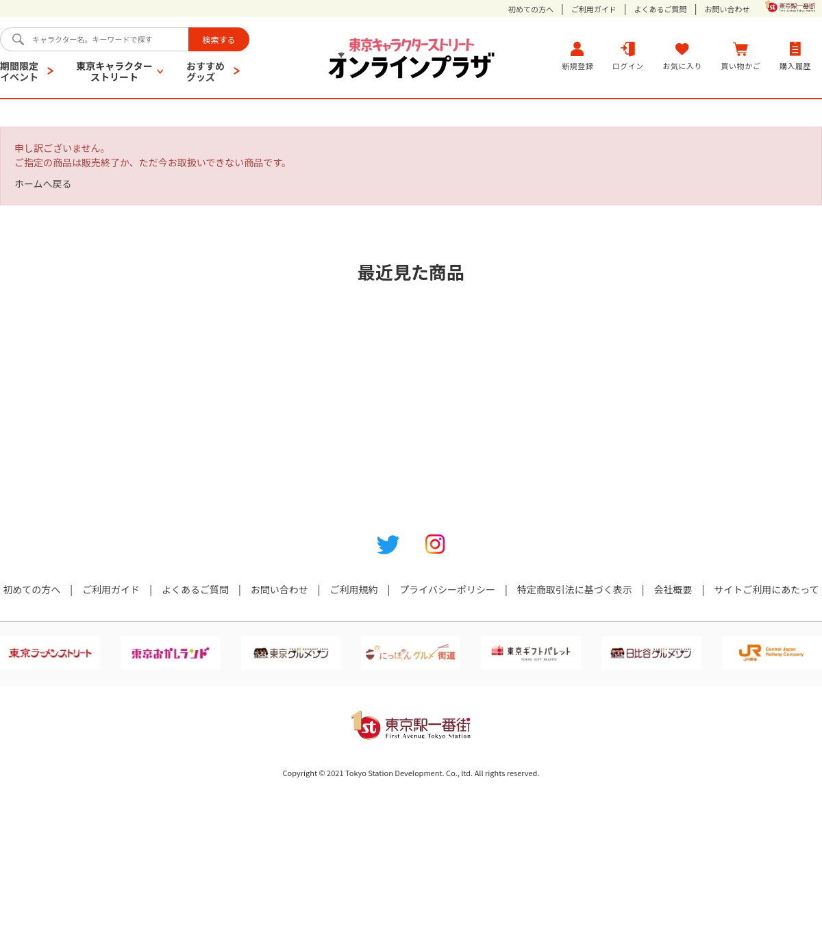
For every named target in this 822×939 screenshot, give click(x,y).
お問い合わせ (726, 9)
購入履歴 (795, 56)
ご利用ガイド (593, 9)
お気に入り (682, 56)
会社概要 (673, 589)
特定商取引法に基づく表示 (574, 589)
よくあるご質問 (660, 9)
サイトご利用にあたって (766, 589)
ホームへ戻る (43, 183)
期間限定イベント (19, 71)
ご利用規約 (353, 589)
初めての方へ (530, 9)
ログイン (628, 56)
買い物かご (741, 56)
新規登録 (577, 56)
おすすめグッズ (205, 71)
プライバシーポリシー (447, 589)
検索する (218, 39)
